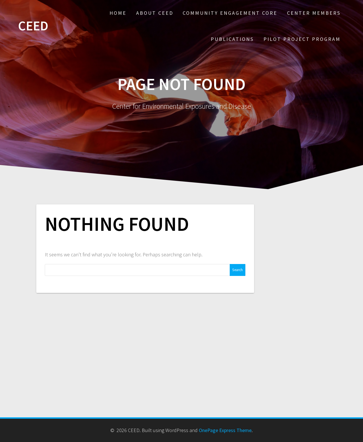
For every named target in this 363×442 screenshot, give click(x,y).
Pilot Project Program (302, 39)
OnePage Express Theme (225, 430)
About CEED (154, 13)
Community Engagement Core (230, 13)
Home (117, 13)
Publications (232, 39)
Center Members (314, 13)
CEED (33, 26)
